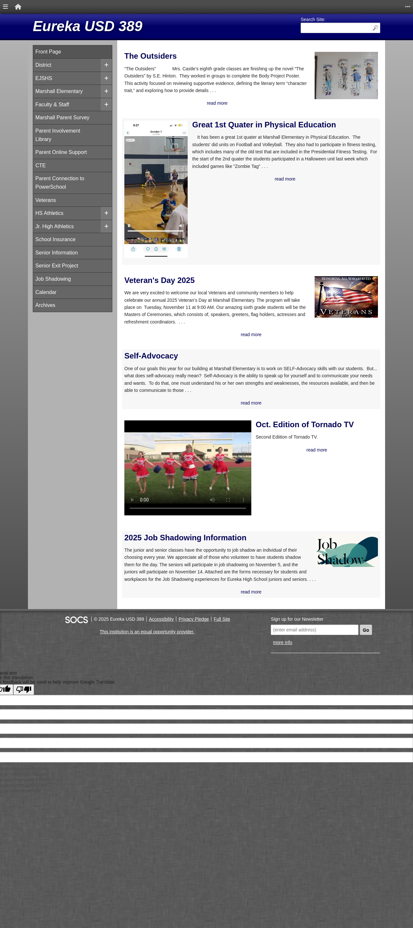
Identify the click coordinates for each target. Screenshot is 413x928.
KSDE (312, 172)
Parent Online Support (61, 152)
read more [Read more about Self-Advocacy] (206, 461)
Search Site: (313, 19)
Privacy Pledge (194, 667)
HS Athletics (49, 213)
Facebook (317, 120)
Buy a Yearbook (324, 146)
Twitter (313, 107)
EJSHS (43, 78)
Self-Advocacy (151, 399)
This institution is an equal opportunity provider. (147, 679)
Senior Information (56, 252)
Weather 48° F (340, 52)
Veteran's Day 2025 (159, 302)
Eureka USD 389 (88, 26)
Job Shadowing (53, 279)
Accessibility (161, 667)
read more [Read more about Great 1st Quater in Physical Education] (240, 238)
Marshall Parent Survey (62, 117)
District (43, 65)
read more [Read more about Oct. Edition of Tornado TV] (250, 516)
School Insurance (55, 239)
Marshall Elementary (59, 91)
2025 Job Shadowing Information (162, 566)
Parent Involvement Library (57, 135)
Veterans (45, 200)
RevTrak (315, 199)
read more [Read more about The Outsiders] (206, 125)
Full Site (222, 667)
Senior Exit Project (56, 265)
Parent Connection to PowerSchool (59, 183)
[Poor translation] (23, 737)
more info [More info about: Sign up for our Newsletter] (282, 690)
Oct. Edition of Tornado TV (237, 486)
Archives (45, 305)
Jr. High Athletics (54, 226)
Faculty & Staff (52, 104)
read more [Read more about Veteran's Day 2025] (206, 378)
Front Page (48, 51)
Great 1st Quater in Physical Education (228, 150)
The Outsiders (150, 56)
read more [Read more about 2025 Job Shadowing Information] (206, 639)
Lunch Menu (320, 133)
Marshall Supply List (330, 93)
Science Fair (320, 212)
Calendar (45, 292)
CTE (40, 165)
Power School (322, 185)
